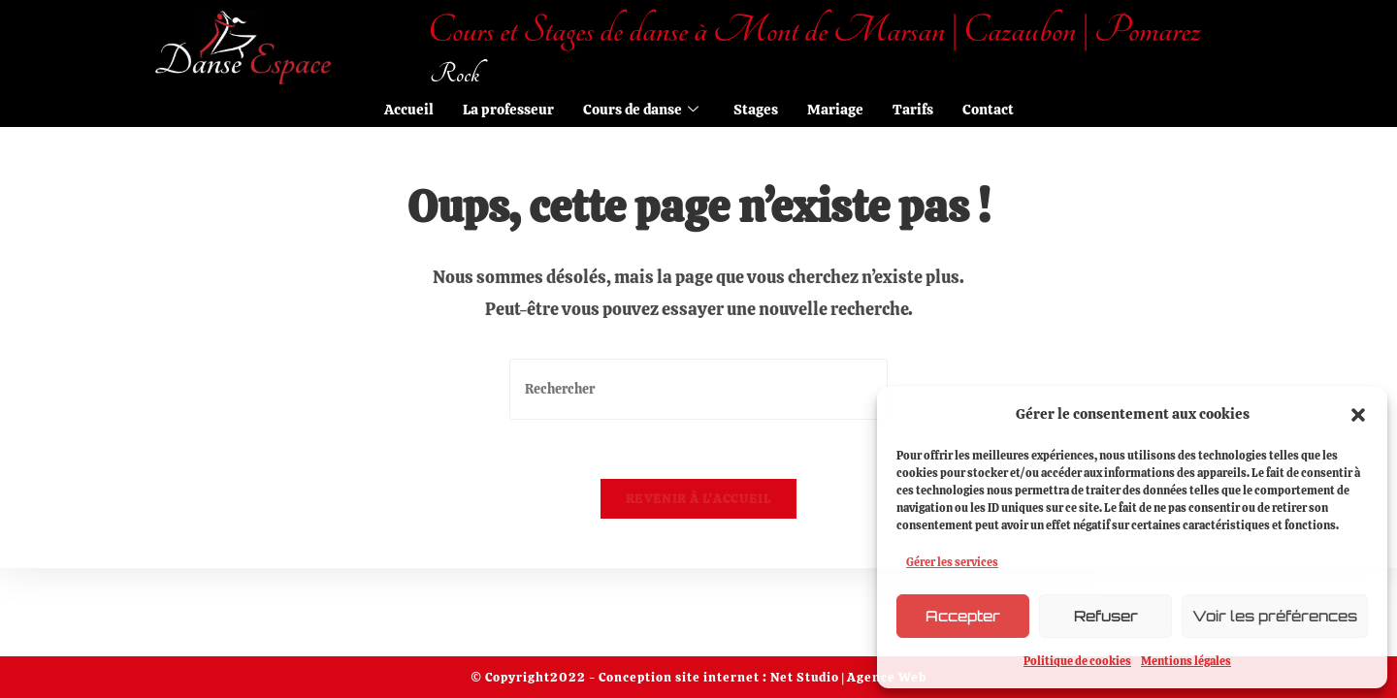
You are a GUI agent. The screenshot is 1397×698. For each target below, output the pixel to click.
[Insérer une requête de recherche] (698, 389)
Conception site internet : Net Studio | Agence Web (761, 677)
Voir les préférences (1274, 616)
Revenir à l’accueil (698, 499)
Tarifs (913, 109)
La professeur (508, 109)
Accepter (963, 616)
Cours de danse (640, 109)
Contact (988, 109)
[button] (1358, 415)
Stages (755, 109)
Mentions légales (1186, 661)
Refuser (1106, 616)
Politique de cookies (1077, 661)
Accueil (409, 109)
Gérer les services (952, 562)
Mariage (835, 109)
